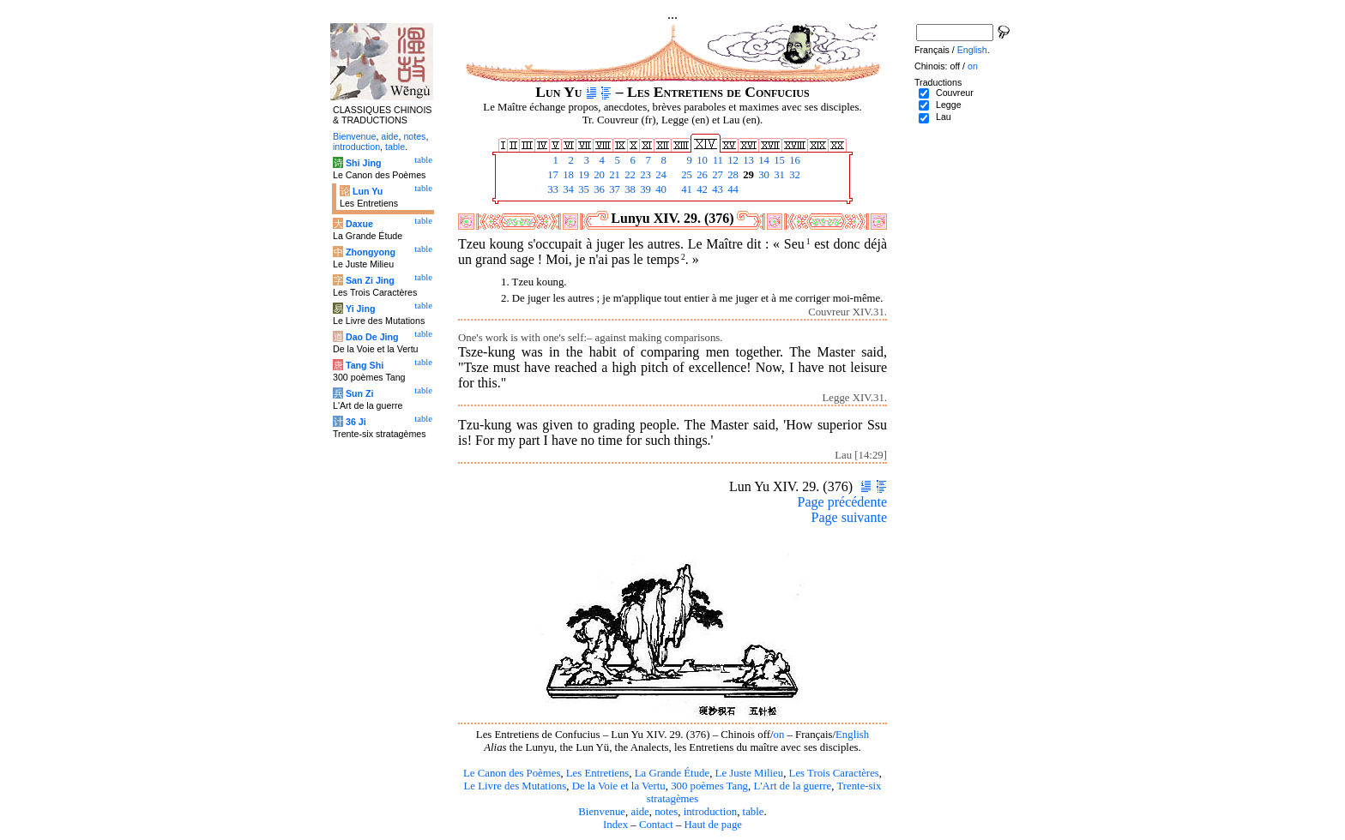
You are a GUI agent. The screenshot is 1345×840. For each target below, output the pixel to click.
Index (615, 825)
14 (762, 160)
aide (639, 812)
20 (598, 175)
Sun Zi (360, 393)
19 (582, 175)
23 (644, 175)
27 (716, 175)
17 (551, 175)
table (753, 812)
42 (701, 189)
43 (716, 189)
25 (685, 175)
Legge (949, 104)
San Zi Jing (370, 280)
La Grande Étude (672, 773)
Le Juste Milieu (749, 773)
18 (567, 175)
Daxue (359, 224)
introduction (711, 812)
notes (666, 812)
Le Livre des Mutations (514, 786)
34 (567, 189)
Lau (943, 116)
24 (659, 175)
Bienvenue (601, 812)
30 (762, 175)
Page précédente (842, 502)
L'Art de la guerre (792, 786)
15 (778, 160)
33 (551, 189)
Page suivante (849, 517)
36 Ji (356, 422)
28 (732, 175)
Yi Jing (361, 308)
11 (716, 160)
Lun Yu (368, 191)
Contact (656, 825)
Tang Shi (364, 365)
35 (582, 189)
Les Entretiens (598, 773)
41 (685, 189)
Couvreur (955, 92)
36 (598, 189)
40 (659, 189)
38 (629, 189)
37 (613, 189)
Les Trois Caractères (834, 773)
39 (644, 189)
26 (701, 175)
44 (732, 189)
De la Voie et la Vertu (619, 786)
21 (613, 175)
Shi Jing (363, 163)
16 (793, 160)
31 (778, 175)
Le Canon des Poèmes (511, 773)
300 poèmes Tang (709, 786)
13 (747, 160)
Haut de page (714, 825)
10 (701, 160)
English (852, 735)
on (779, 735)
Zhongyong (370, 252)
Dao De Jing (372, 337)
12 (732, 160)
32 (793, 175)
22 (629, 175)
